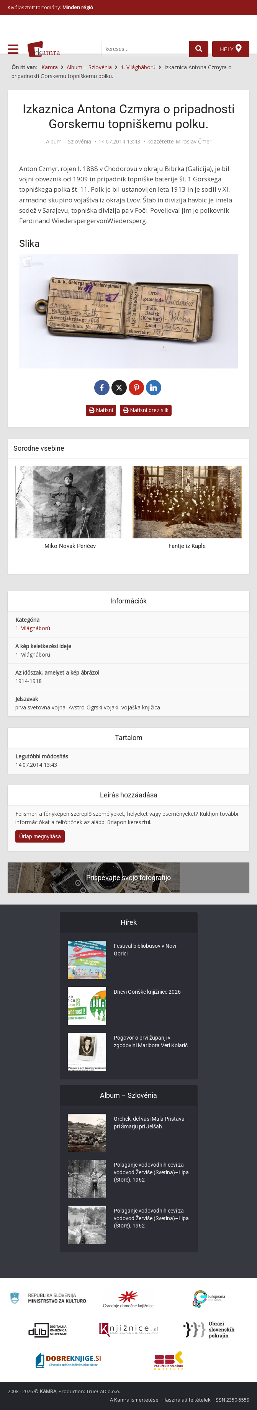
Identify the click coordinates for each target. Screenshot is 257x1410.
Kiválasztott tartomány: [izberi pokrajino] (50, 7)
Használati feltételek (186, 1399)
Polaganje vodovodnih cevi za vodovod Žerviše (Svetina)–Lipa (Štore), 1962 (151, 1173)
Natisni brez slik (146, 410)
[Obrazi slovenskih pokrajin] (209, 1330)
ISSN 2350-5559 (231, 1399)
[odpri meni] (13, 49)
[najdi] (198, 49)
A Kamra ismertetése (134, 1399)
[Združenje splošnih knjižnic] (168, 1360)
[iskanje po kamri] (145, 49)
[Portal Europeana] (209, 1299)
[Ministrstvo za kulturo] (48, 1299)
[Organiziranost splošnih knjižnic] (128, 1299)
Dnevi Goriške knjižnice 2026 (147, 992)
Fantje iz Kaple (187, 546)
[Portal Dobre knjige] (68, 1360)
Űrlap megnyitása (40, 836)
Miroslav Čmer (193, 141)
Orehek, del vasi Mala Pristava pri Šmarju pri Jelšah (149, 1123)
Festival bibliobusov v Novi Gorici (145, 950)
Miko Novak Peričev (70, 546)
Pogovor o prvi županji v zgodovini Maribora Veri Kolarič (151, 1042)
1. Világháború (32, 628)
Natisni (101, 410)
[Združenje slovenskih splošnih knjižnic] (128, 1330)
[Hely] (230, 49)
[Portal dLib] (48, 1330)
